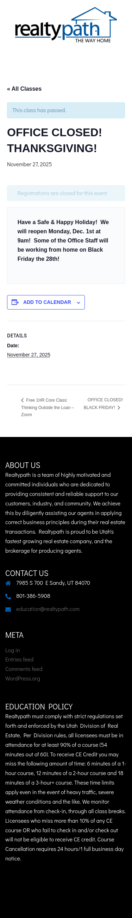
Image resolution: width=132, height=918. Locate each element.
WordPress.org (22, 678)
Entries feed (19, 659)
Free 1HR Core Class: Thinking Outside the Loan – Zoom (47, 407)
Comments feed (23, 668)
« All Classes (24, 89)
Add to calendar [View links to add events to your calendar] (47, 302)
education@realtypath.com (48, 608)
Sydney (90, 905)
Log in (12, 650)
